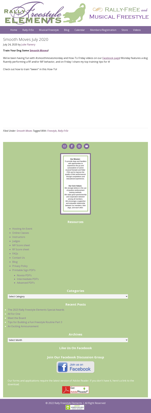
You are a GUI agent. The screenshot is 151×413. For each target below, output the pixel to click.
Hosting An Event (22, 228)
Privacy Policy (20, 266)
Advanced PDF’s (26, 282)
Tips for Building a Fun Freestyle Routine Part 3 (35, 322)
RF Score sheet (20, 249)
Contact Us (18, 257)
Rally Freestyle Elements (75, 13)
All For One (14, 314)
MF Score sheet (21, 245)
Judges (16, 241)
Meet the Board (17, 318)
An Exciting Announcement (23, 326)
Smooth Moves (39, 50)
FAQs (15, 253)
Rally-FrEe (63, 130)
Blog (15, 262)
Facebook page (111, 58)
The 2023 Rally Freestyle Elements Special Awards (36, 309)
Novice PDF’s (24, 275)
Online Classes (20, 233)
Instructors (18, 237)
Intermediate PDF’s (28, 279)
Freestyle (52, 130)
